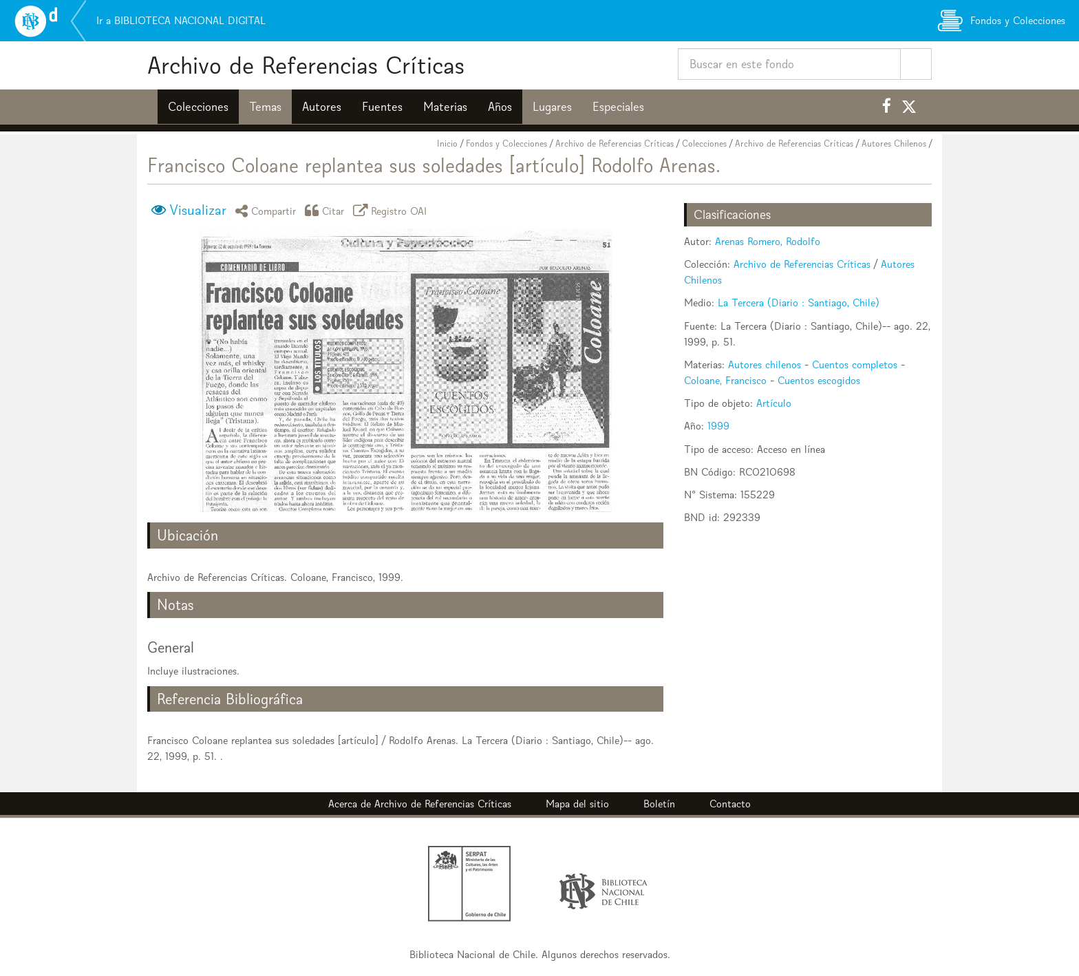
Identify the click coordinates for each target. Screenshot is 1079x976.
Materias (445, 106)
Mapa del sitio (577, 803)
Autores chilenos (764, 364)
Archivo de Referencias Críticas (305, 65)
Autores (321, 106)
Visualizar (197, 210)
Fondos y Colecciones (506, 143)
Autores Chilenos (894, 143)
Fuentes (382, 106)
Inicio (447, 143)
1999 (718, 425)
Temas (265, 106)
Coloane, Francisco (725, 380)
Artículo (773, 403)
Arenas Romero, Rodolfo (767, 241)
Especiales (618, 106)
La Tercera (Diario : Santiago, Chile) (798, 302)
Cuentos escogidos (819, 380)
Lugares (552, 106)
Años (500, 106)
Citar (327, 210)
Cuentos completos (854, 364)
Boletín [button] (659, 803)
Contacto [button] (730, 803)
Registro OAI (392, 210)
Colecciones (198, 106)
